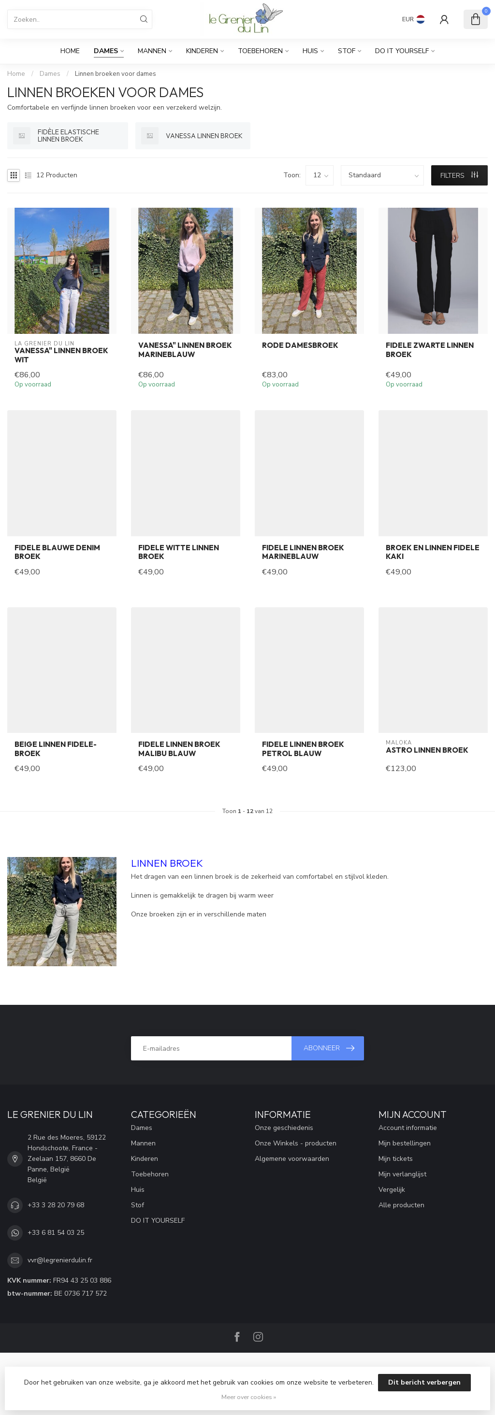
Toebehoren (260, 51)
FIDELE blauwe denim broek (57, 552)
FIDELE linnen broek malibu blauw (179, 749)
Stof (346, 51)
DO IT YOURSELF (402, 51)
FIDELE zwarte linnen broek (430, 349)
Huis (310, 51)
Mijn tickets (396, 1158)
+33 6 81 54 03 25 (56, 1232)
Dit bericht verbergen (424, 1382)
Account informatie (408, 1127)
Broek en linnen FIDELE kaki (433, 552)
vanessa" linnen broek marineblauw (185, 349)
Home (70, 51)
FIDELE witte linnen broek (178, 552)
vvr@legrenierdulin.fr (60, 1260)
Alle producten (401, 1205)
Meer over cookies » (248, 1397)
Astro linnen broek (427, 750)
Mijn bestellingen (405, 1143)
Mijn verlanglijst (402, 1174)
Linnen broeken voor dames (115, 74)
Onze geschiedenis (284, 1127)
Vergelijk (392, 1189)
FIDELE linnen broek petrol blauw (303, 749)
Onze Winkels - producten (295, 1143)
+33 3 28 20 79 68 (56, 1205)
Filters (459, 175)
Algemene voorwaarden (292, 1158)
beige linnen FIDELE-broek (56, 749)
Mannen (152, 51)
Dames (106, 51)
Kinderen (202, 51)
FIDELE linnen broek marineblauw (303, 552)
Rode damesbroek (300, 345)
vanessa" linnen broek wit (61, 355)
